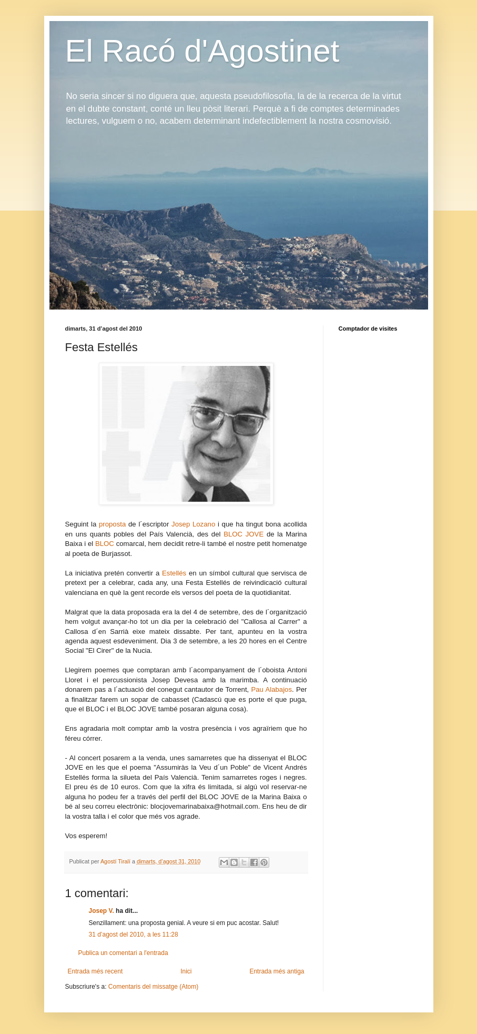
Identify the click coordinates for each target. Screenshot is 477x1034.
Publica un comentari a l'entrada (123, 953)
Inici (185, 971)
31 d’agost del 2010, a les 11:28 (133, 934)
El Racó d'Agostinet (202, 50)
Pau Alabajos (271, 689)
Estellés (174, 573)
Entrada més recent (95, 971)
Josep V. (102, 910)
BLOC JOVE (243, 534)
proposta (112, 524)
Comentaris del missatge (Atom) (153, 986)
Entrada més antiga (276, 971)
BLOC (104, 544)
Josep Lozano (193, 524)
